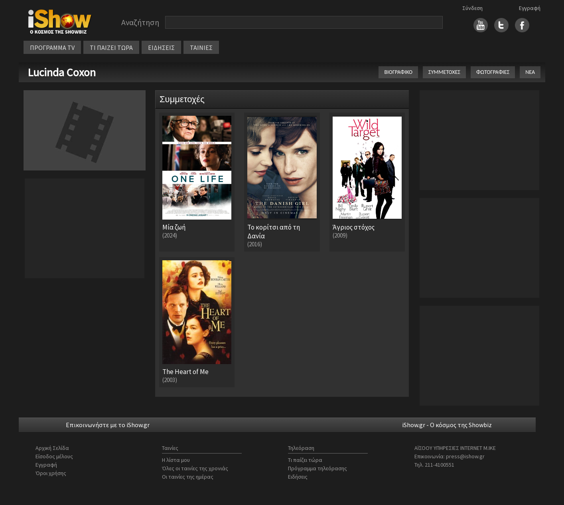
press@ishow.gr (465, 456)
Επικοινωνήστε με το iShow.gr (108, 425)
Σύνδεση (472, 8)
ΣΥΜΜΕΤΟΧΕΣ (444, 72)
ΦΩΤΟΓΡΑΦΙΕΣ (492, 72)
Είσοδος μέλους (54, 456)
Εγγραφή (529, 8)
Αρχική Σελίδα (52, 448)
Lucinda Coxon (62, 72)
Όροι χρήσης (50, 473)
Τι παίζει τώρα (305, 459)
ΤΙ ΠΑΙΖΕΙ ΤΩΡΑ (111, 47)
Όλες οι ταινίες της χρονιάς (195, 468)
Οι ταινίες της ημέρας (187, 476)
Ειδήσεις (298, 476)
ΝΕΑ (530, 72)
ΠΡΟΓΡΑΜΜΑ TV (52, 47)
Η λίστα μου (176, 459)
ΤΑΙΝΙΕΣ (201, 47)
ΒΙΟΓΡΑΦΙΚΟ (398, 72)
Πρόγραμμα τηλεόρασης (317, 468)
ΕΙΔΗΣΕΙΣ (161, 47)
